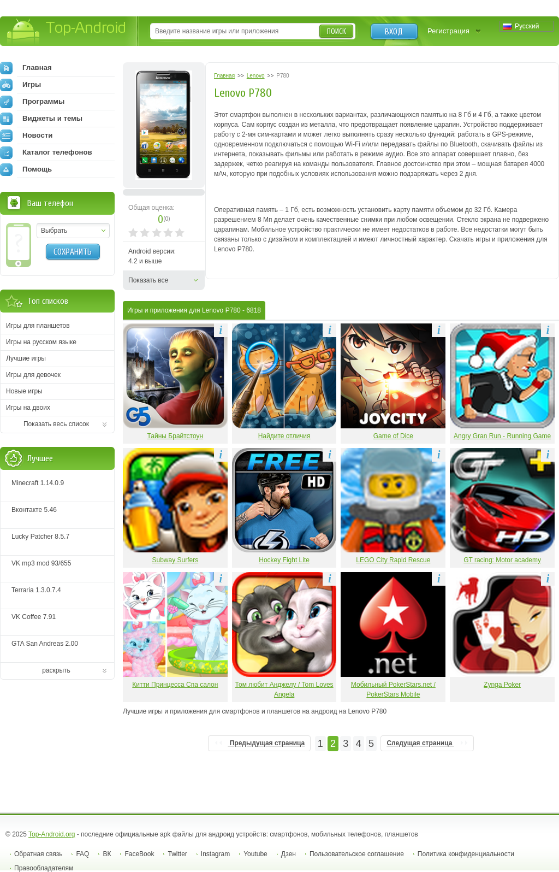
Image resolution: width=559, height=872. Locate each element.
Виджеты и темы (41, 118)
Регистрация (448, 31)
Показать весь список (56, 424)
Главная (26, 68)
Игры (20, 84)
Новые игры (24, 391)
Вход (394, 32)
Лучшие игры (26, 358)
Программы (32, 101)
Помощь (26, 169)
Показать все (148, 280)
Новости (26, 135)
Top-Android (67, 32)
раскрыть (56, 670)
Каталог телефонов (46, 152)
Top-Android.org (51, 834)
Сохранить (72, 252)
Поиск (336, 31)
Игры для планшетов (38, 325)
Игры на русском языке (41, 342)
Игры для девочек (33, 375)
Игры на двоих (28, 407)
